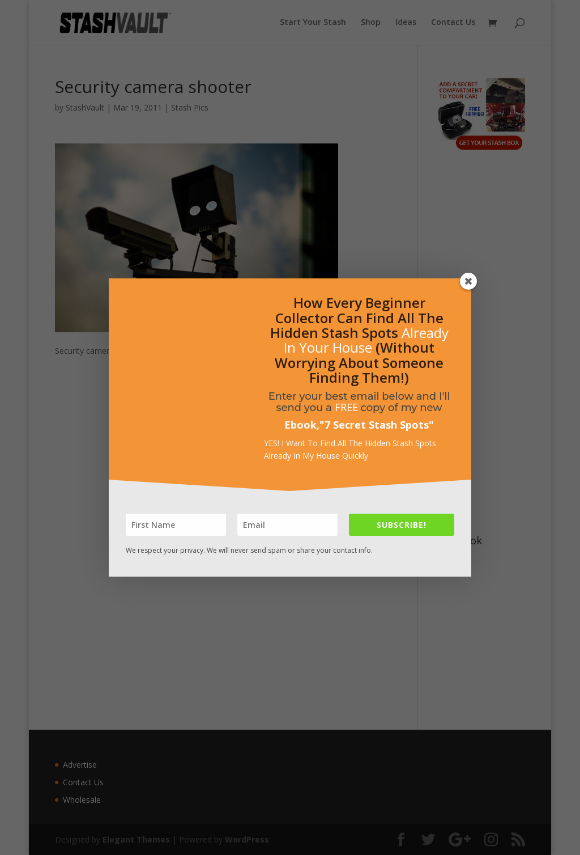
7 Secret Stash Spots (377, 424)
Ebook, (301, 424)
